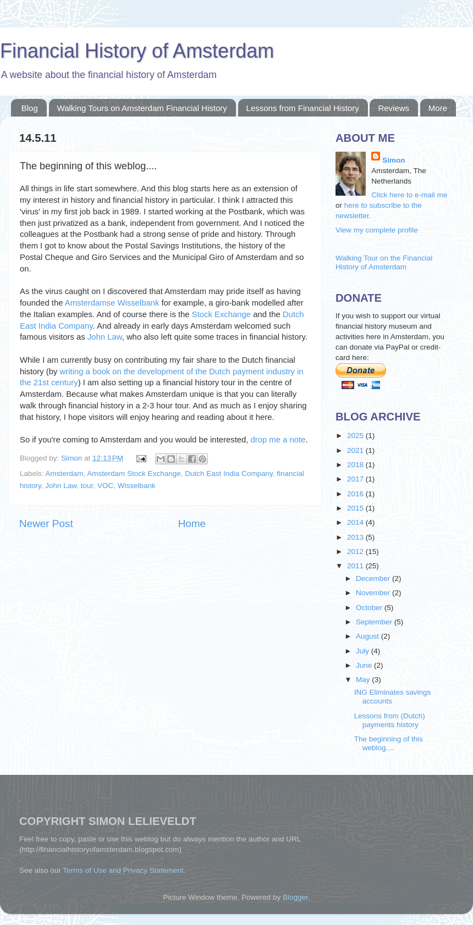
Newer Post (46, 523)
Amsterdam (65, 473)
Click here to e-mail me (409, 195)
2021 (356, 450)
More (437, 108)
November (374, 593)
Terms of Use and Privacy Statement (123, 870)
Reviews (393, 108)
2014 (356, 522)
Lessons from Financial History (302, 108)
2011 (356, 566)
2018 (356, 465)
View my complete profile (377, 230)
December (374, 578)
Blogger (295, 897)
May (364, 679)
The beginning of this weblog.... (388, 743)
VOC (105, 485)
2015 (356, 508)
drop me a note (278, 439)
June (365, 665)
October (370, 607)
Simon (71, 458)
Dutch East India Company (229, 473)
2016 (356, 494)
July (363, 651)
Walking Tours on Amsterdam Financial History (142, 108)
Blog (29, 108)
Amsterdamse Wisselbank (112, 302)
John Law (104, 337)
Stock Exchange (221, 314)
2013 (356, 537)
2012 (356, 551)
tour (87, 485)
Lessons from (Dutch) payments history (389, 720)
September (375, 622)
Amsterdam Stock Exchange (133, 473)
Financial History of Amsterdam (137, 51)
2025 (356, 435)
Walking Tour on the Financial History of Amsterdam (384, 262)
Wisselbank (137, 485)
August (368, 636)
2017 (356, 479)
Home (192, 523)
